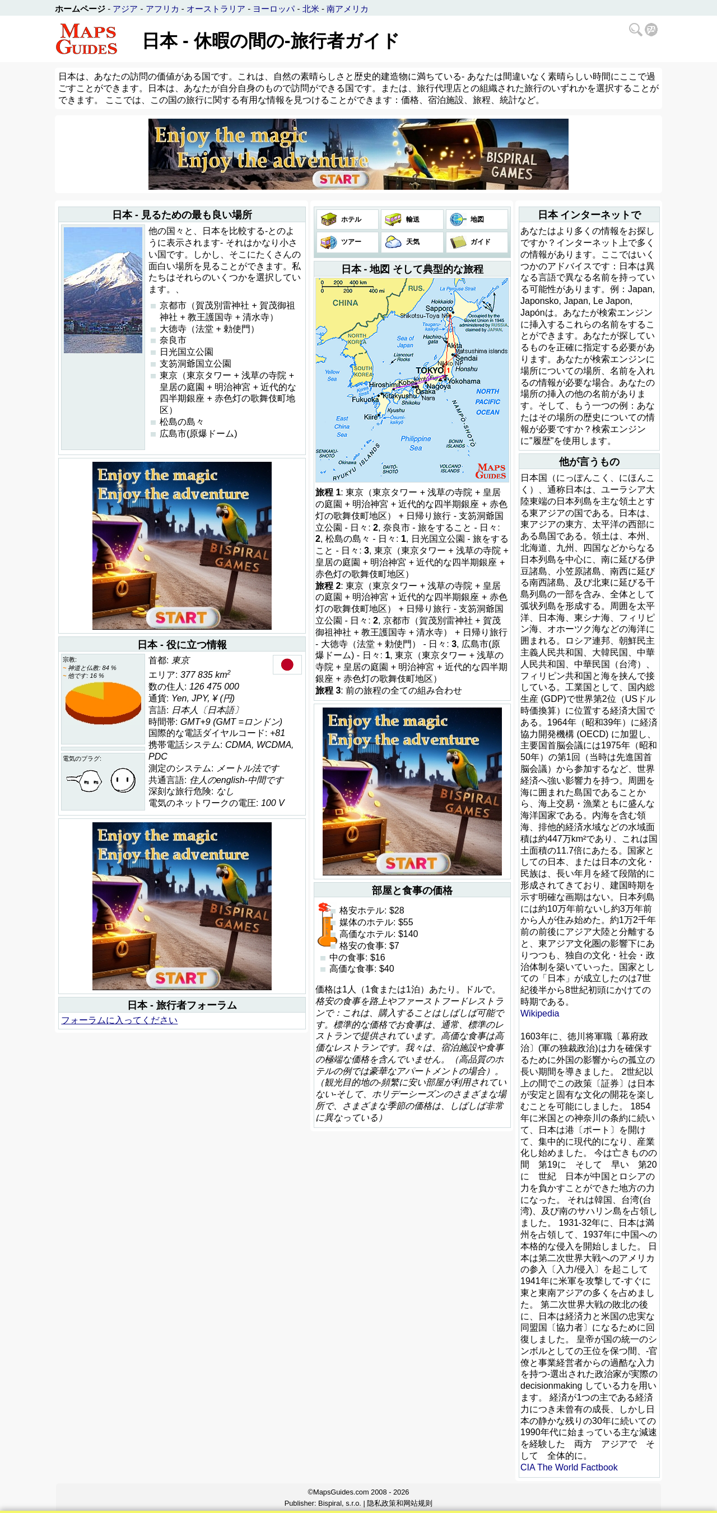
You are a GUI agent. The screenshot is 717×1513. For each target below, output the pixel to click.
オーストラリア (216, 8)
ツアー (350, 242)
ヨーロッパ (274, 8)
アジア (125, 8)
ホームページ (80, 8)
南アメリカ (348, 8)
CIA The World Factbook (569, 1467)
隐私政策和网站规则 (399, 1503)
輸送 (411, 219)
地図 (476, 219)
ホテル (350, 219)
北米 (310, 8)
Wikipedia (539, 1013)
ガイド (480, 242)
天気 (411, 242)
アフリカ (162, 8)
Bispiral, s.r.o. (339, 1503)
